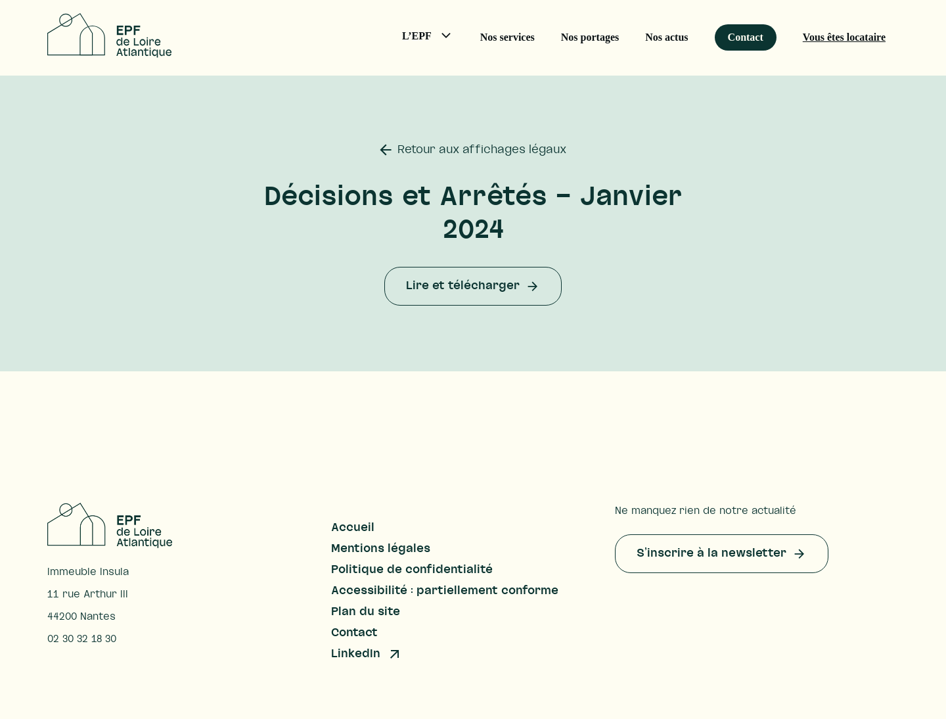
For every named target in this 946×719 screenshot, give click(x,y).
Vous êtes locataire (844, 37)
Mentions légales (380, 549)
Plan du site (365, 612)
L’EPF (434, 38)
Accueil (352, 528)
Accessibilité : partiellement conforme (444, 591)
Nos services (507, 37)
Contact (745, 37)
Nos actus (666, 37)
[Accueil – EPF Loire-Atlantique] (109, 53)
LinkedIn (355, 654)
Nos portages (590, 37)
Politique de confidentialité (412, 570)
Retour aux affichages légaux (481, 150)
